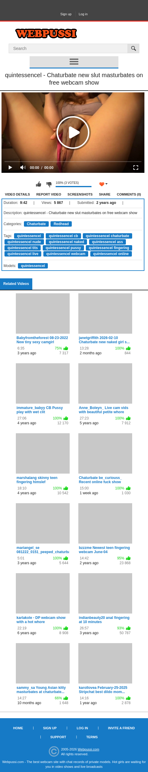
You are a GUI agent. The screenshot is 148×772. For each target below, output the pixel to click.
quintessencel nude (24, 242)
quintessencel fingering (109, 248)
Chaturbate (36, 224)
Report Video (48, 194)
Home (18, 728)
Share (105, 194)
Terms (92, 737)
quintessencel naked (66, 242)
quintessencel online (111, 254)
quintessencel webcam (66, 254)
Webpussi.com (88, 749)
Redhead (61, 224)
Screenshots (80, 194)
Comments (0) (129, 194)
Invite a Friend (121, 728)
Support (58, 737)
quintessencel (29, 236)
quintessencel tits (22, 248)
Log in (83, 14)
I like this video (38, 184)
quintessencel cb (63, 236)
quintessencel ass (107, 242)
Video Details (17, 194)
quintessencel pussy (63, 248)
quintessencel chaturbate (107, 236)
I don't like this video (49, 184)
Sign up (65, 14)
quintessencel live (22, 254)
